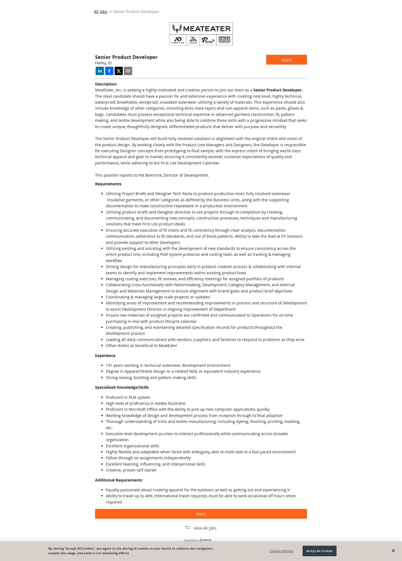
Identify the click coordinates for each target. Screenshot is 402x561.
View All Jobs (205, 528)
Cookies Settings (281, 551)
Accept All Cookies (319, 551)
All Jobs (100, 11)
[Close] (393, 551)
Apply (286, 59)
